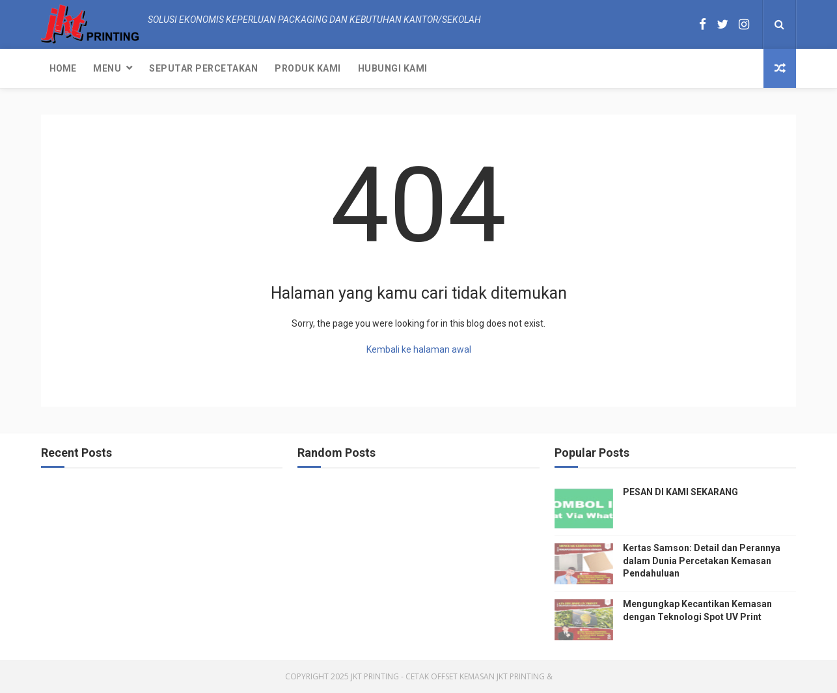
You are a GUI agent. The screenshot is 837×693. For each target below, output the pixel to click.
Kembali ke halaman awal (418, 349)
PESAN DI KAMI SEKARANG (680, 492)
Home (62, 68)
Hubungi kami (393, 68)
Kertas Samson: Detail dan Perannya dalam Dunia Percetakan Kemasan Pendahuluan (701, 560)
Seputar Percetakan (203, 68)
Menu (107, 68)
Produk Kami (308, 68)
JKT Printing (521, 676)
